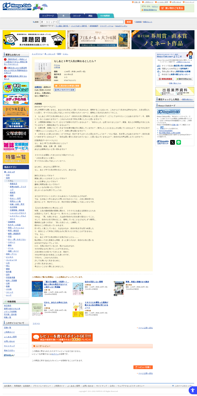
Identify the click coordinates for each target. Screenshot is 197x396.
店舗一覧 (137, 2)
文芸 (8, 175)
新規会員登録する (150, 10)
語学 (8, 275)
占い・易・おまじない (17, 239)
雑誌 (90, 16)
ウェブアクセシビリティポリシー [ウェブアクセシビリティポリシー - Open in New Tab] (131, 386)
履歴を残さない (187, 99)
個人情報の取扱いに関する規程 (169, 133)
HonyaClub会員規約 (166, 130)
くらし (10, 181)
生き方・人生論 (14, 225)
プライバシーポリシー (42, 386)
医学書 (8, 272)
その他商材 (105, 16)
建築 (8, 269)
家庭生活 (13, 184)
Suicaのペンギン (121, 26)
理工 (8, 266)
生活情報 (13, 207)
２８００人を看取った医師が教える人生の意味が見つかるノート (96, 305)
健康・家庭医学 (14, 234)
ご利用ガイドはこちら (183, 62)
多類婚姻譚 (94, 26)
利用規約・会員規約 (22, 386)
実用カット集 (15, 201)
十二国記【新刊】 (62, 26)
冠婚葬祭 (11, 222)
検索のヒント (147, 22)
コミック (77, 16)
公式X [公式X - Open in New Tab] (112, 386)
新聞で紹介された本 (12, 309)
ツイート (36, 323)
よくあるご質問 (162, 2)
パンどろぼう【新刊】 (79, 26)
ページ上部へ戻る (145, 328)
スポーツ (11, 242)
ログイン (155, 6)
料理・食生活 (13, 231)
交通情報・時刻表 (17, 210)
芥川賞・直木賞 (10, 314)
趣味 (10, 245)
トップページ (48, 16)
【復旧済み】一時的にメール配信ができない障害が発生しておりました (15, 61)
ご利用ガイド (148, 2)
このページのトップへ (184, 386)
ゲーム (10, 248)
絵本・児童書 (11, 280)
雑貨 (12, 195)
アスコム (57, 65)
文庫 (8, 283)
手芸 (10, 236)
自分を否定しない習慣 (94, 282)
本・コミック (9, 172)
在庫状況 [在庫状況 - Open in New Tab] (38, 87)
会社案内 (7, 386)
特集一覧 (7, 317)
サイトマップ (189, 2)
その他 (8, 289)
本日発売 (7, 306)
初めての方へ (9, 350)
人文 (8, 263)
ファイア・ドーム (106, 26)
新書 (8, 286)
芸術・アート (11, 254)
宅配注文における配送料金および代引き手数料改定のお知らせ (15, 70)
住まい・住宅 (15, 198)
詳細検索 (138, 22)
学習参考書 (10, 277)
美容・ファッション (16, 228)
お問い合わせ (176, 2)
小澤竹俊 (57, 67)
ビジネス (9, 257)
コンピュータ (11, 260)
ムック (8, 295)
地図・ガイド (13, 251)
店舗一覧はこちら (175, 83)
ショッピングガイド (18, 213)
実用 (8, 178)
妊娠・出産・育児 (17, 204)
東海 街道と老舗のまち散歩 (137, 282)
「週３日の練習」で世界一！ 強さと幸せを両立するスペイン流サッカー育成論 (56, 284)
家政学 (12, 192)
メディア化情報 (10, 311)
